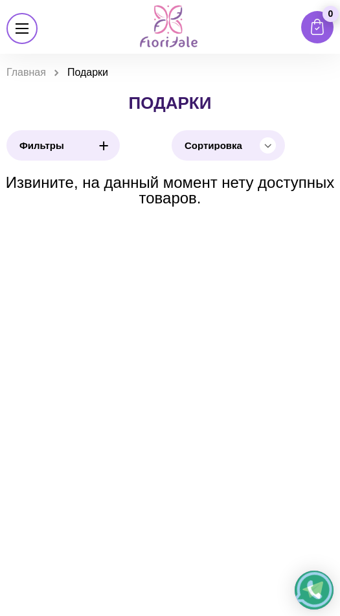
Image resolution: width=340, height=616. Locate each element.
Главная (26, 72)
